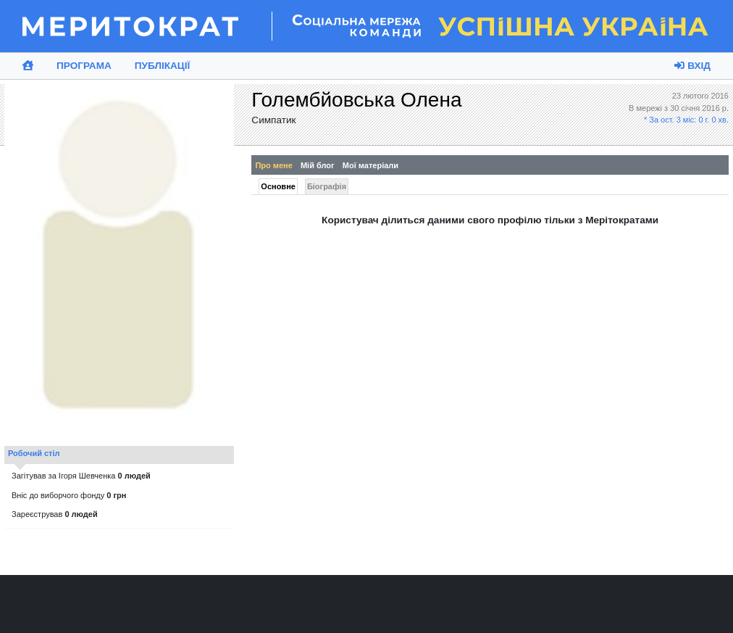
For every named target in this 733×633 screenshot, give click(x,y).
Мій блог (318, 165)
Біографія (326, 186)
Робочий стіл (34, 453)
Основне (278, 186)
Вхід (692, 65)
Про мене (273, 165)
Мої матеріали (370, 165)
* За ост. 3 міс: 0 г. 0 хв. (686, 119)
